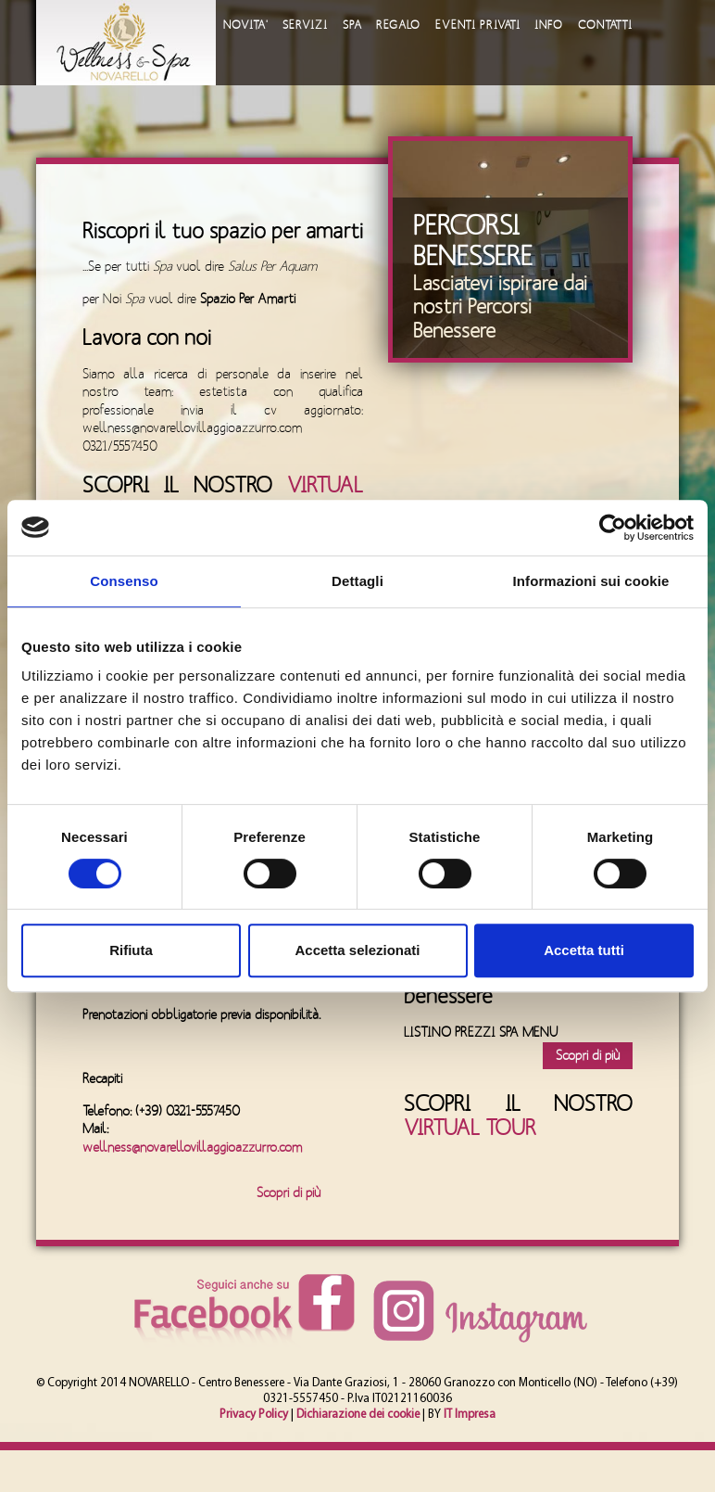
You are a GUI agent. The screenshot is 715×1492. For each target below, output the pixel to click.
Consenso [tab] (123, 581)
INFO (550, 25)
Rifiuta (131, 950)
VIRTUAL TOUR (470, 1128)
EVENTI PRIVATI (478, 25)
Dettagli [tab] (357, 581)
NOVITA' (245, 25)
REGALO (398, 25)
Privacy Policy (254, 1415)
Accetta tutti (584, 950)
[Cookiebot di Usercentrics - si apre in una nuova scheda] (613, 528)
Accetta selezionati (357, 950)
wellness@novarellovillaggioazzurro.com (192, 1147)
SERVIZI (305, 25)
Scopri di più (288, 1193)
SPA (352, 25)
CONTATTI (607, 25)
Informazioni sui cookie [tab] (591, 581)
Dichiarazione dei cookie (358, 1415)
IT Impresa (469, 1415)
